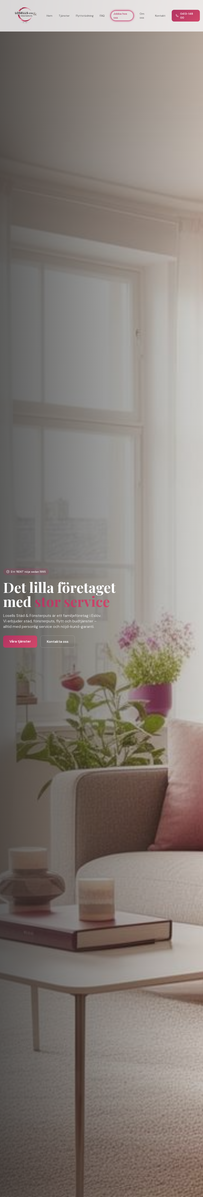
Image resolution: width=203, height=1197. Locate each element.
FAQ (102, 15)
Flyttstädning (84, 15)
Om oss (142, 15)
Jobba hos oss (120, 15)
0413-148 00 (184, 15)
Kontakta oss (57, 641)
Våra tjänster (20, 641)
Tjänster (64, 15)
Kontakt (160, 15)
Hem (49, 15)
